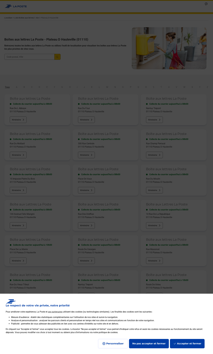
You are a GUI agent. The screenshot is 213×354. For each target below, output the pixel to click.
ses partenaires (55, 311)
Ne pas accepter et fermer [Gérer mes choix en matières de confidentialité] (149, 343)
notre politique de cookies (105, 332)
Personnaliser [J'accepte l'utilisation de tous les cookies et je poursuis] (115, 343)
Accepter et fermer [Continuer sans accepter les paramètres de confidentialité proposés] (189, 343)
